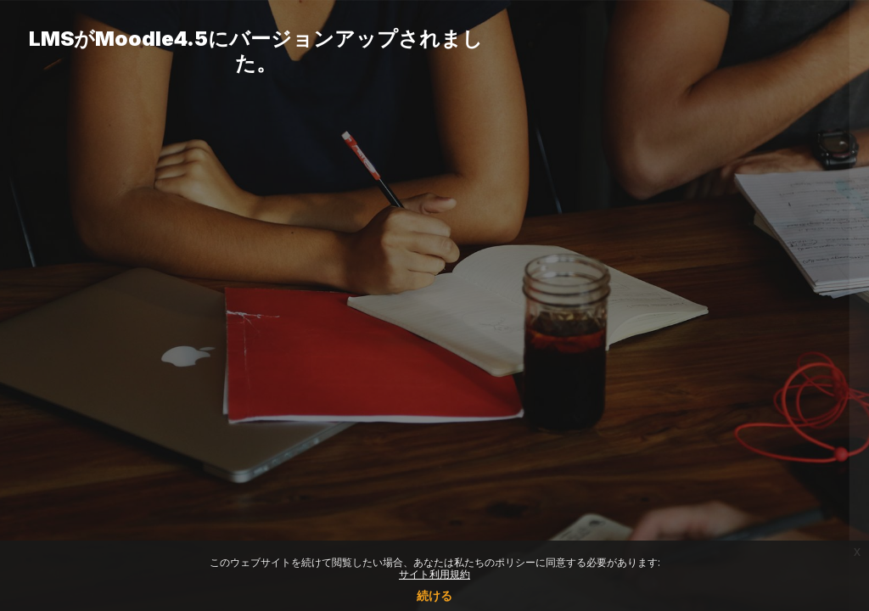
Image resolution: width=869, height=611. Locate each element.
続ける (434, 595)
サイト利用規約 (434, 574)
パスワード (567, 337)
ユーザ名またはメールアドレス (621, 251)
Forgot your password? (782, 421)
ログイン (690, 469)
